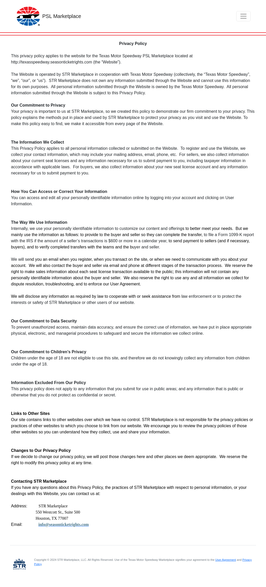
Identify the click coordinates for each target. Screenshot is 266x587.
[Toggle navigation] (243, 16)
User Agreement (225, 559)
